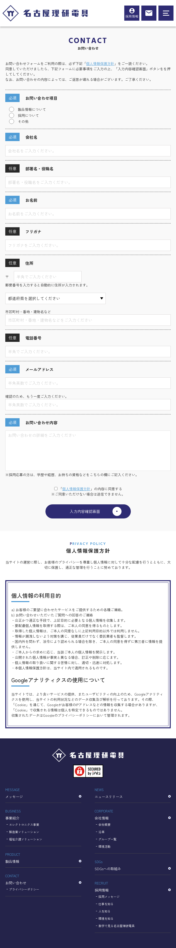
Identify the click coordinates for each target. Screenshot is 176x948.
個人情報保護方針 (100, 63)
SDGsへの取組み (133, 865)
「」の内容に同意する (88, 488)
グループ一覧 (107, 839)
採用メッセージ (109, 896)
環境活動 (104, 846)
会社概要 (104, 824)
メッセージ (43, 793)
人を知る (104, 911)
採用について (28, 115)
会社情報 (133, 814)
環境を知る (105, 918)
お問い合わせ (43, 879)
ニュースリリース (133, 793)
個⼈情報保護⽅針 (76, 488)
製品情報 (43, 857)
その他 (23, 121)
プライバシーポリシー (24, 889)
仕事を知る (105, 904)
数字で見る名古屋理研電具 (116, 926)
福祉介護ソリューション (25, 839)
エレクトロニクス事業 (24, 824)
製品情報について (32, 109)
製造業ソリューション (24, 832)
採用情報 (131, 16)
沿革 (101, 832)
